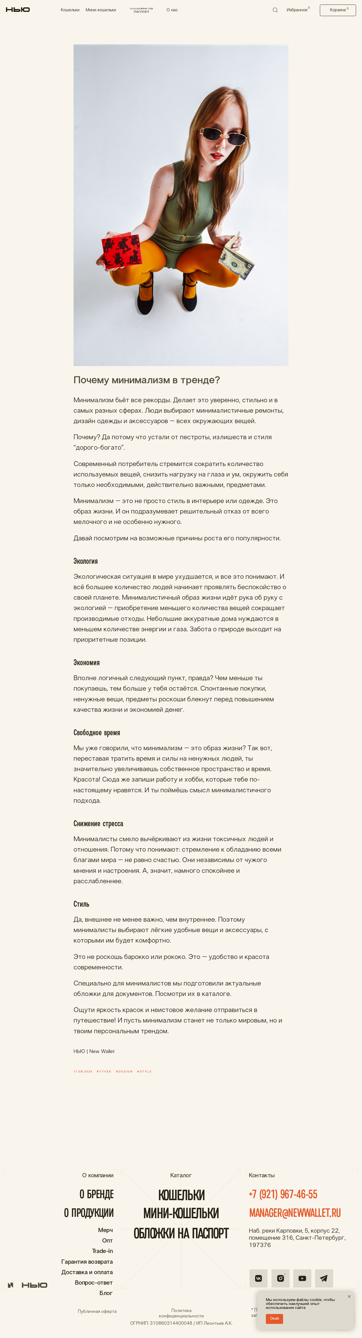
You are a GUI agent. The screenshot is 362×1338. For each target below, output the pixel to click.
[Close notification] (349, 1296)
